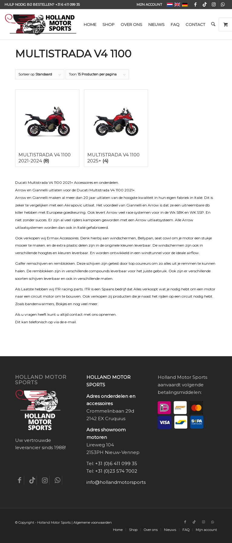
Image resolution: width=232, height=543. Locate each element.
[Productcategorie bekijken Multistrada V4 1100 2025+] (116, 128)
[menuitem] (148, 4)
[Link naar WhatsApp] (222, 4)
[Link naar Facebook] (195, 4)
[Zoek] (213, 24)
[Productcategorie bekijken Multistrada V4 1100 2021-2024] (47, 128)
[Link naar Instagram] (213, 4)
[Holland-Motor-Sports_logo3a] (40, 24)
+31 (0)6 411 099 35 (116, 463)
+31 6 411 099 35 (67, 4)
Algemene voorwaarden (92, 522)
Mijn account (149, 4)
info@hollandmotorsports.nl (118, 482)
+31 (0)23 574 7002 (116, 471)
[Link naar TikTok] (204, 4)
